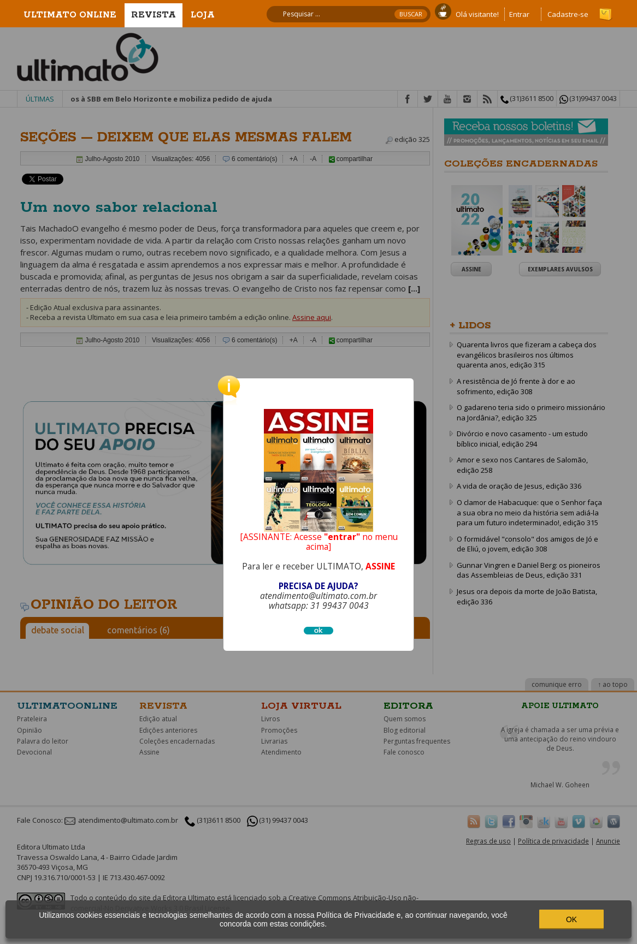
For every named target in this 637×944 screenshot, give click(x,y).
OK (571, 919)
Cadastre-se (567, 14)
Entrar (519, 14)
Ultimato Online (69, 15)
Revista (153, 15)
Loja (203, 15)
